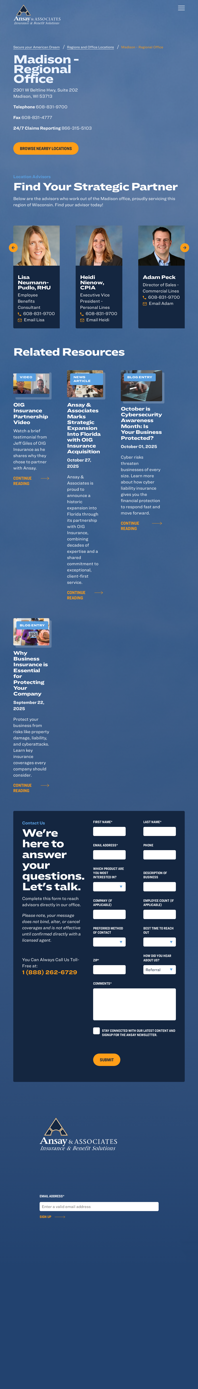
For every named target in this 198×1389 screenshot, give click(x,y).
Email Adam (161, 303)
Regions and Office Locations (90, 47)
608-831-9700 (39, 313)
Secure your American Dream (36, 47)
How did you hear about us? (157, 958)
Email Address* (105, 845)
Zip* (96, 960)
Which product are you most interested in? (108, 873)
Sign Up (45, 1217)
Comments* (102, 983)
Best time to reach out (158, 930)
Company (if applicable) (102, 902)
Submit (107, 1059)
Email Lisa (34, 319)
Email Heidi (97, 319)
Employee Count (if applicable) (158, 902)
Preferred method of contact (108, 930)
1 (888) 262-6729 (49, 972)
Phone (148, 845)
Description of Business (155, 875)
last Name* (152, 822)
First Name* (102, 822)
